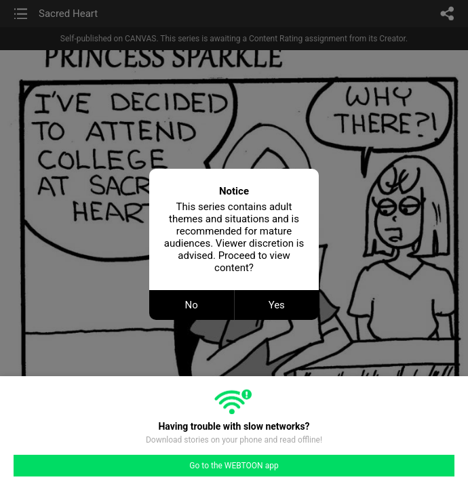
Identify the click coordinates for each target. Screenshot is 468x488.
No (191, 305)
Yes (277, 305)
